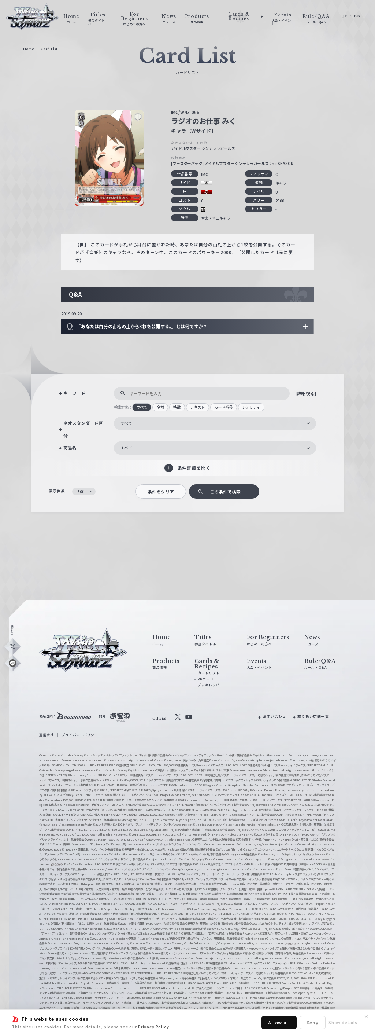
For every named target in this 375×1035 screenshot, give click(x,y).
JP (345, 16)
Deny (313, 1022)
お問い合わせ (274, 716)
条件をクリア (161, 491)
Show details (342, 1022)
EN (357, 16)
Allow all (279, 1022)
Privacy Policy (153, 1027)
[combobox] (215, 423)
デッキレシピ (208, 685)
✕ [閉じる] (366, 1017)
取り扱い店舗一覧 (313, 716)
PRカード (205, 679)
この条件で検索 (225, 491)
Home (28, 49)
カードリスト (208, 673)
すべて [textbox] (126, 423)
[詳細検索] (305, 393)
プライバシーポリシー (80, 735)
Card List (49, 49)
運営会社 (46, 735)
